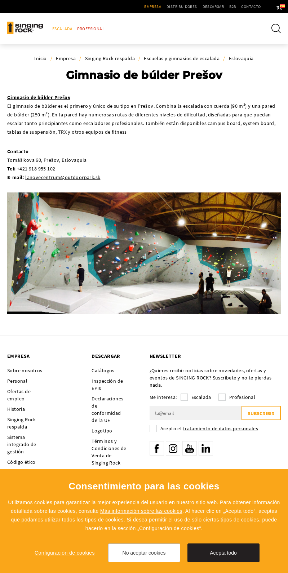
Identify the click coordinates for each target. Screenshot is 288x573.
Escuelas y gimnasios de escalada (182, 58)
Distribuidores (162, 6)
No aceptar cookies (144, 553)
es (270, 6)
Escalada (62, 28)
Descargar (193, 6)
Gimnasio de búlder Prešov (38, 97)
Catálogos (103, 370)
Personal (17, 381)
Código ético (21, 462)
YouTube (189, 448)
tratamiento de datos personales (220, 428)
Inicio (40, 58)
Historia (16, 409)
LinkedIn (206, 448)
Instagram (173, 448)
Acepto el (209, 428)
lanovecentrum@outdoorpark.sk (62, 177)
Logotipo (102, 430)
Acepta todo (223, 553)
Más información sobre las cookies (141, 511)
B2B (213, 6)
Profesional (91, 28)
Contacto (231, 6)
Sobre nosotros (25, 370)
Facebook (157, 448)
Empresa (133, 6)
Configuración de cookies (65, 553)
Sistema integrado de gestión (21, 444)
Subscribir (261, 413)
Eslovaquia (241, 58)
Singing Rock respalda (110, 58)
